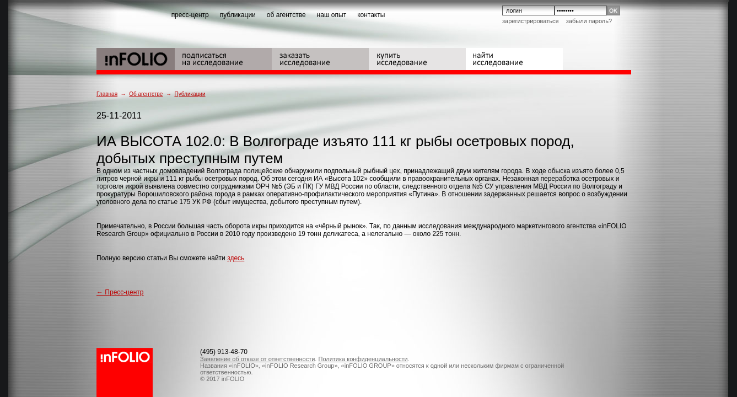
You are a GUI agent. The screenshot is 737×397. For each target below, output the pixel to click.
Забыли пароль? (589, 21)
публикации (238, 15)
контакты (371, 15)
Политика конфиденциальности (362, 359)
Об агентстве (146, 94)
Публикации (189, 94)
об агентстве (286, 15)
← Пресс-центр (120, 292)
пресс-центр (190, 15)
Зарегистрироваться (530, 21)
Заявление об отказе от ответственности (257, 359)
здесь (235, 258)
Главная (106, 94)
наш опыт (332, 15)
